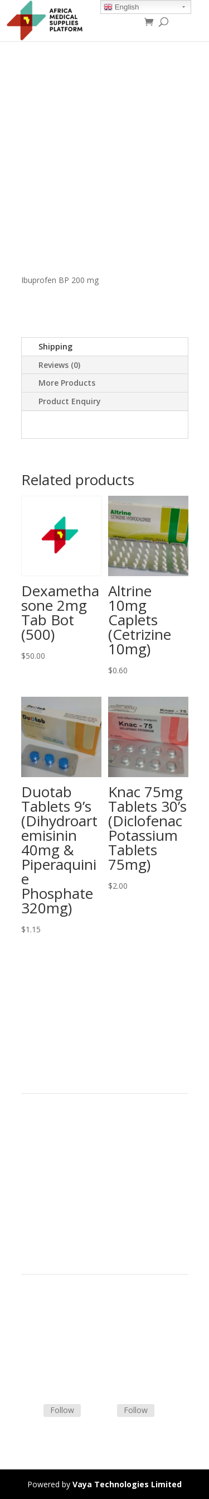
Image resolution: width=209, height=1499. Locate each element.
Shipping (55, 346)
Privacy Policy (45, 1203)
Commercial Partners (59, 1162)
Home (32, 1123)
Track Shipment (49, 1370)
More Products (66, 382)
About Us (38, 1176)
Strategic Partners (53, 1149)
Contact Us (41, 1343)
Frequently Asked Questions (71, 1357)
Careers (35, 1189)
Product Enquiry (69, 401)
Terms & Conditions (57, 1316)
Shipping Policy (48, 1330)
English (121, 7)
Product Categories (56, 1136)
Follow (62, 1410)
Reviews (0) (59, 365)
